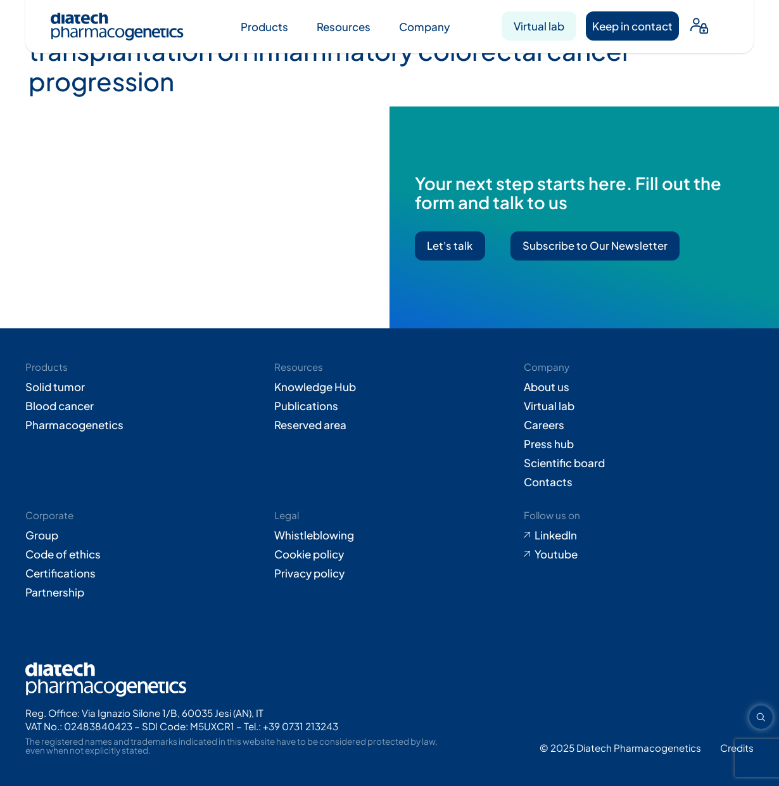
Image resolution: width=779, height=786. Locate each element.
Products (264, 27)
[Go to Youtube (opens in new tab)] (639, 554)
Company (424, 27)
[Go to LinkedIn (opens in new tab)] (639, 535)
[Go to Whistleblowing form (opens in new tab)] (389, 535)
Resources (343, 27)
